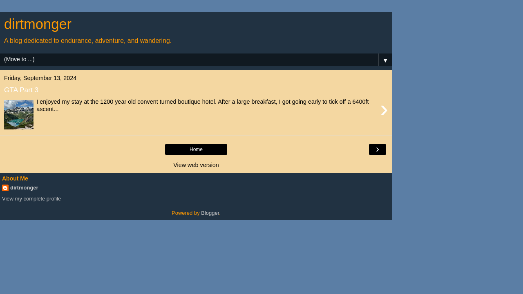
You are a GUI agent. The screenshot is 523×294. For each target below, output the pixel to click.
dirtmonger (24, 188)
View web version (196, 165)
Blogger (210, 213)
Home (196, 149)
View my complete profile (31, 199)
